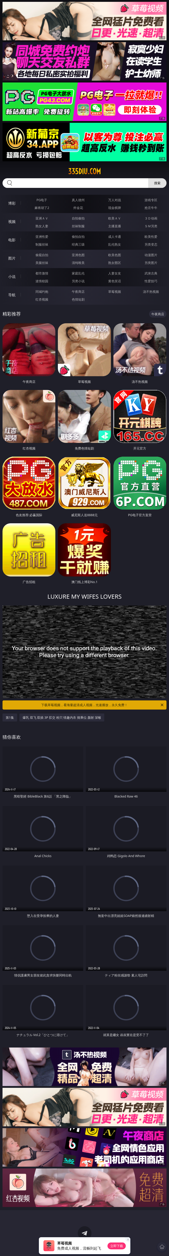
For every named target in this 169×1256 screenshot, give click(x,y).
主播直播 (114, 226)
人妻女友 (114, 273)
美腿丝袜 (41, 263)
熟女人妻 (41, 226)
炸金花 (78, 208)
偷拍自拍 (78, 236)
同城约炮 (41, 291)
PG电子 (42, 200)
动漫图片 (151, 255)
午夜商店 (78, 291)
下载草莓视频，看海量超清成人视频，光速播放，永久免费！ (102, 705)
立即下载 (116, 1246)
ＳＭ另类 (151, 226)
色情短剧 (78, 299)
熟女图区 (114, 263)
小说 (12, 276)
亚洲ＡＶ (41, 218)
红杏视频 (41, 299)
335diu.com (84, 171)
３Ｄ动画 (151, 218)
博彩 (12, 203)
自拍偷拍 (78, 218)
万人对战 (114, 200)
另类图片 (151, 263)
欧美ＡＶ (114, 218)
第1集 (10, 717)
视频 (12, 221)
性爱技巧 (151, 281)
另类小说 (78, 281)
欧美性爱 (151, 236)
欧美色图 (114, 255)
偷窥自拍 (41, 255)
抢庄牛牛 (151, 208)
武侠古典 (151, 273)
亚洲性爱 (41, 236)
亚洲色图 (78, 255)
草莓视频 (114, 291)
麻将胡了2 (42, 208)
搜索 (157, 183)
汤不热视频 (151, 291)
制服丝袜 (41, 244)
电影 (12, 239)
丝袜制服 (78, 226)
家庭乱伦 (78, 273)
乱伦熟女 (114, 244)
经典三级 (78, 244)
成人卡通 (114, 236)
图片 (12, 258)
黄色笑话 (114, 281)
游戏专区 (151, 200)
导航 (12, 294)
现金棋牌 (114, 208)
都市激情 (41, 273)
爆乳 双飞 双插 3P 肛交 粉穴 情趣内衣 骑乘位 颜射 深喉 (62, 717)
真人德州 (78, 200)
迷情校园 (41, 281)
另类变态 (151, 244)
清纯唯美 (78, 263)
